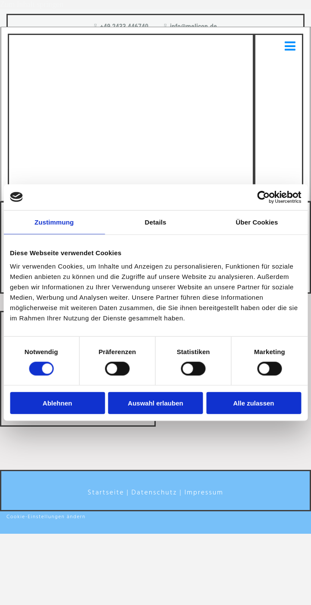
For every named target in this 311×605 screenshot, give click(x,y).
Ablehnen (57, 403)
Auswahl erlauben (155, 403)
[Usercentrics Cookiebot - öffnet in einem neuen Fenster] (263, 196)
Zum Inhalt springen (31, 4)
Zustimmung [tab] (54, 221)
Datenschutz (154, 492)
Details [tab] (155, 221)
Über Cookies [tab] (257, 221)
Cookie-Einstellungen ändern (46, 517)
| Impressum (201, 492)
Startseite (106, 492)
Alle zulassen (253, 403)
